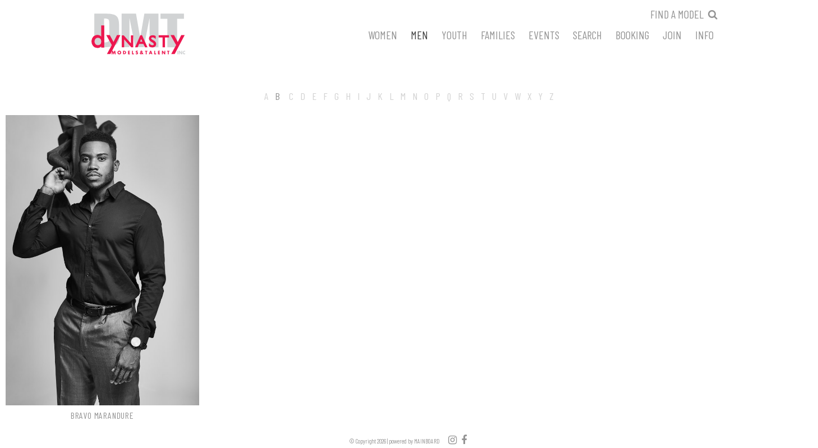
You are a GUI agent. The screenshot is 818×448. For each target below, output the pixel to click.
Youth (454, 34)
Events (544, 34)
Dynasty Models (159, 35)
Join (672, 34)
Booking (632, 34)
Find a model (677, 14)
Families (498, 34)
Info (704, 34)
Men (419, 34)
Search (587, 34)
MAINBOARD (427, 441)
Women (382, 34)
